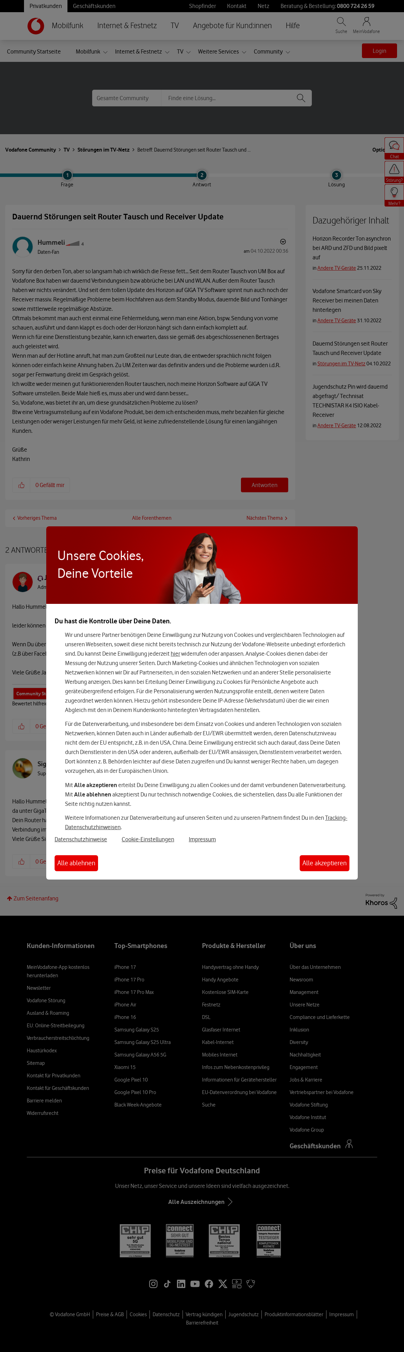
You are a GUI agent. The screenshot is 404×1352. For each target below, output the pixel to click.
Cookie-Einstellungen (148, 839)
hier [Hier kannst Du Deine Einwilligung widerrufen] (175, 653)
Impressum (202, 839)
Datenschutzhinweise (81, 839)
